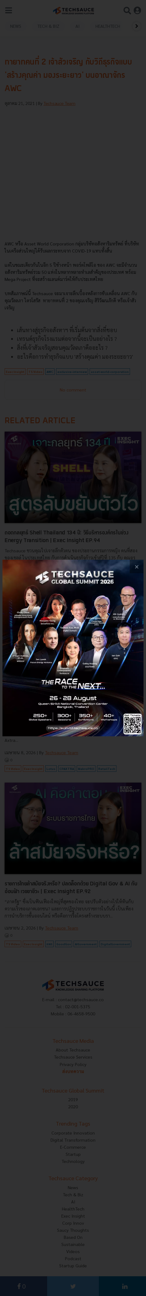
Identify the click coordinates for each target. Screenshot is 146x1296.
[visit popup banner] (73, 648)
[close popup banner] (137, 567)
